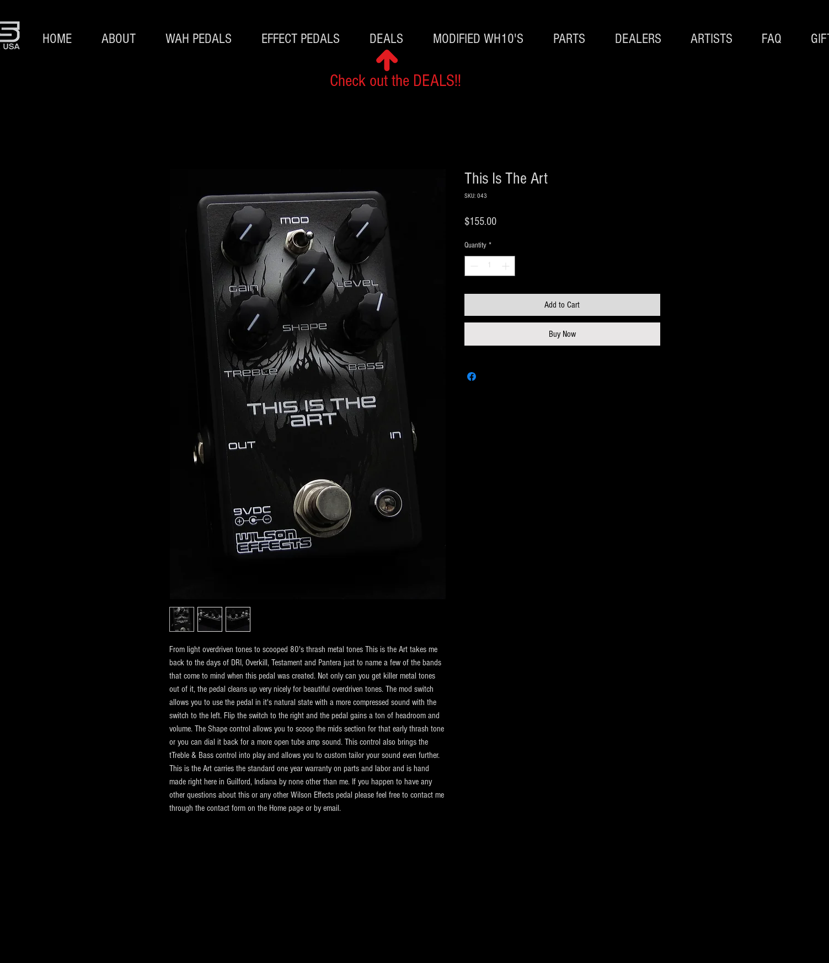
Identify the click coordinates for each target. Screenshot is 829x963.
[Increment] (507, 266)
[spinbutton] (490, 266)
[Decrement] (473, 266)
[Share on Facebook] (471, 376)
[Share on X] (492, 376)
